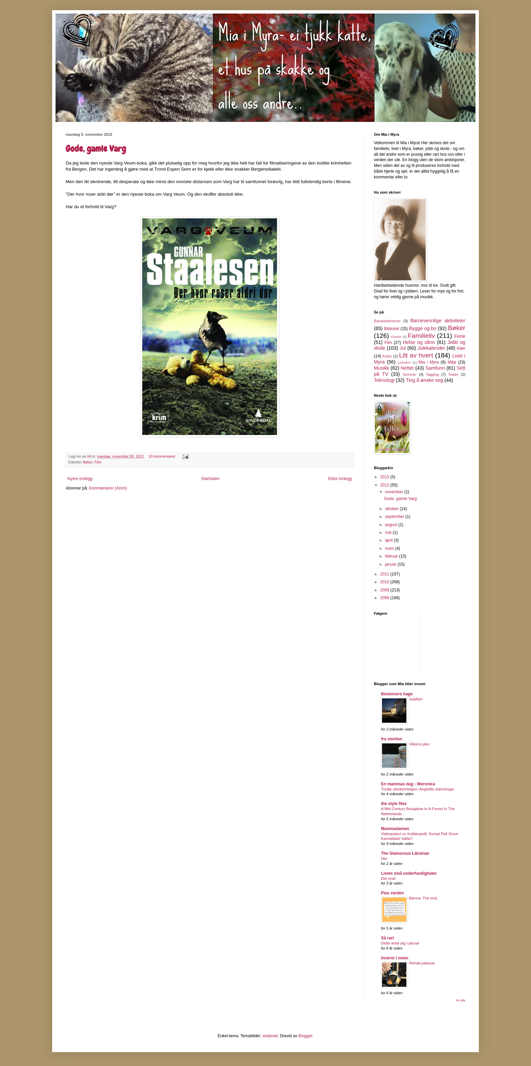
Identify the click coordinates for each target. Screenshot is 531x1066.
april (389, 540)
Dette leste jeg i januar (400, 943)
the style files (394, 803)
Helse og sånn (419, 342)
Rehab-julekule (422, 963)
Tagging (432, 374)
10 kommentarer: (163, 456)
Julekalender (431, 348)
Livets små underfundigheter (409, 873)
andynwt (270, 1036)
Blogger (305, 1036)
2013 (385, 477)
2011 (385, 574)
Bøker (87, 462)
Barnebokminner (387, 321)
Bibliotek (391, 328)
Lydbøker (404, 362)
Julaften (416, 699)
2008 (385, 597)
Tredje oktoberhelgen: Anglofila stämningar (417, 789)
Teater (453, 374)
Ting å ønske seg (424, 380)
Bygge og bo (423, 328)
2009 (385, 590)
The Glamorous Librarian (405, 853)
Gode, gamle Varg (96, 148)
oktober (392, 508)
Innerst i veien (394, 958)
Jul (403, 348)
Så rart (387, 938)
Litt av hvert (416, 355)
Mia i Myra (429, 362)
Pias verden (392, 893)
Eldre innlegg (340, 478)
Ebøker (396, 337)
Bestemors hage (396, 694)
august (391, 524)
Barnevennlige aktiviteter (437, 320)
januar (391, 564)
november (394, 492)
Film (97, 462)
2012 (385, 485)
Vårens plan (419, 744)
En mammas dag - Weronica (408, 784)
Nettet (407, 368)
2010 (385, 582)
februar (392, 556)
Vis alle (460, 1000)
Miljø (452, 362)
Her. (384, 858)
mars (390, 548)
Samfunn (435, 368)
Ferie (459, 336)
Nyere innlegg (79, 478)
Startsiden (210, 478)
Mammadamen (395, 828)
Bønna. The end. (423, 898)
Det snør (388, 878)
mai (389, 532)
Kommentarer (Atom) (108, 488)
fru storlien (391, 739)
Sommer (410, 374)
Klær (461, 348)
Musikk (381, 368)
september (395, 516)
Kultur (387, 356)
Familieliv (421, 335)
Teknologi (384, 380)
